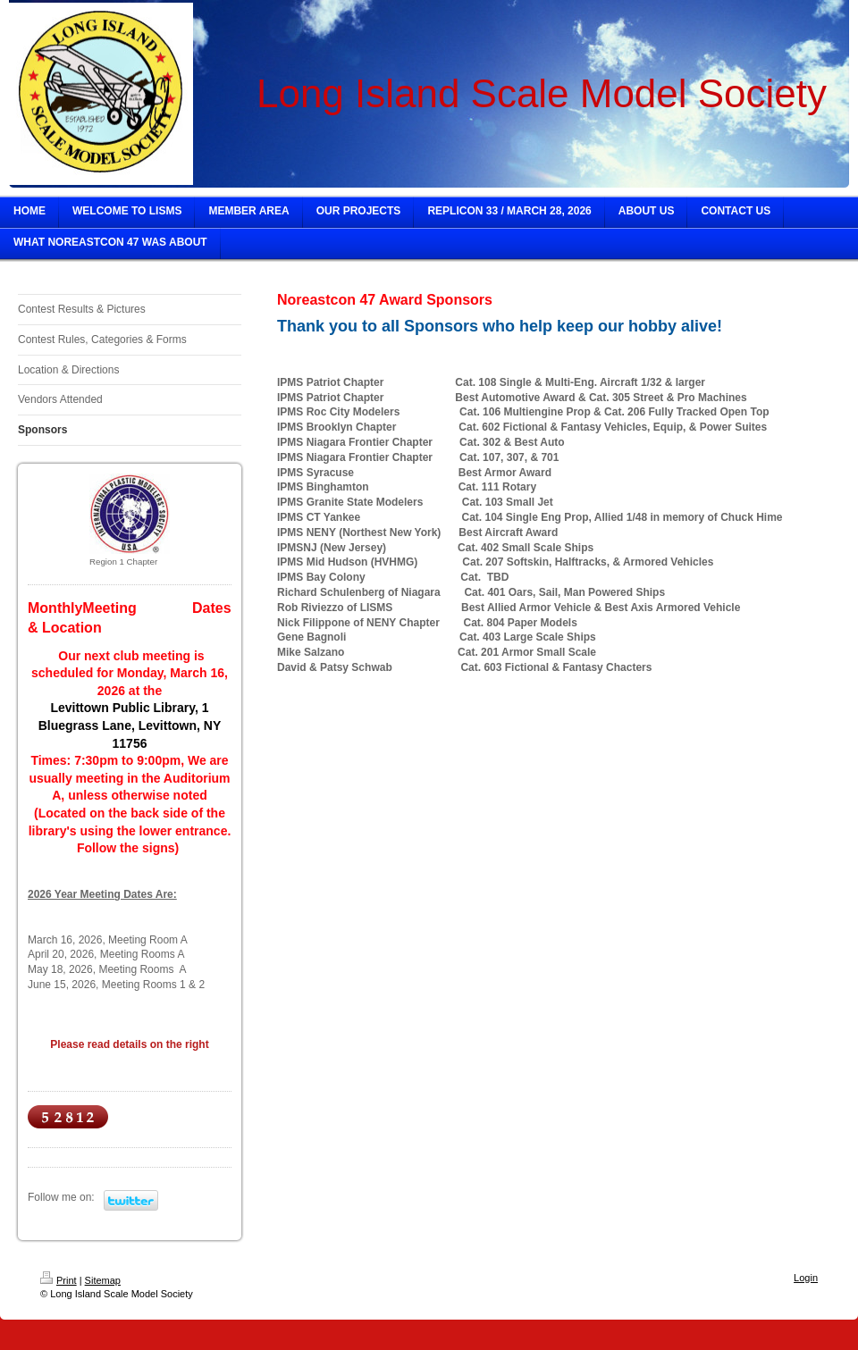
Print (58, 1280)
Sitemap (103, 1280)
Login (806, 1277)
